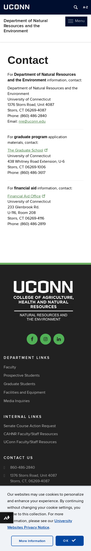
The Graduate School (28, 150)
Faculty (10, 367)
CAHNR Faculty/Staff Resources (31, 434)
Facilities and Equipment (24, 392)
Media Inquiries (17, 400)
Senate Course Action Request (30, 426)
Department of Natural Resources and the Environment (26, 26)
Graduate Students (19, 383)
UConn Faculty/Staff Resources (30, 442)
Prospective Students (22, 375)
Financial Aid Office (26, 196)
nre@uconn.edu (32, 121)
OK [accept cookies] (69, 540)
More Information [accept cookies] (32, 541)
